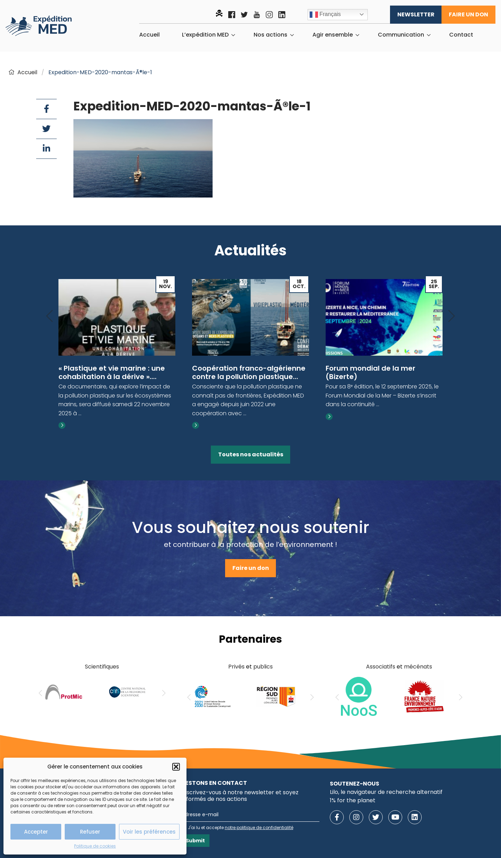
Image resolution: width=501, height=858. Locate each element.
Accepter (36, 831)
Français (325, 14)
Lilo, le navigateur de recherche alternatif (386, 792)
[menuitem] (149, 34)
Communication (401, 35)
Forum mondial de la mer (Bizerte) (370, 372)
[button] (176, 766)
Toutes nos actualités (250, 454)
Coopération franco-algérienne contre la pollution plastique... (248, 372)
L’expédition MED (205, 35)
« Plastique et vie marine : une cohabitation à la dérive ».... (111, 372)
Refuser (90, 831)
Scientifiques (102, 667)
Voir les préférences (149, 831)
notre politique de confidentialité (259, 827)
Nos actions (270, 35)
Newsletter (416, 14)
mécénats (418, 667)
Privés (236, 667)
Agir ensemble (332, 35)
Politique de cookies (95, 846)
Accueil (149, 35)
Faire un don (468, 14)
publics (263, 667)
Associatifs (380, 667)
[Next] (451, 316)
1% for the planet (352, 800)
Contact (461, 35)
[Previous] (49, 316)
